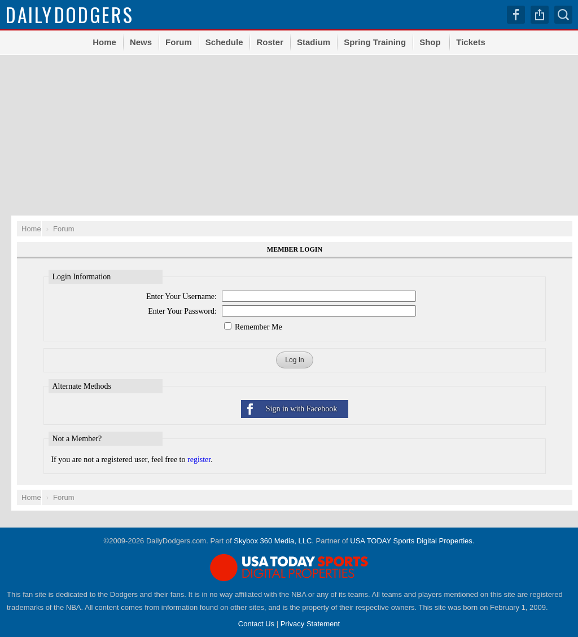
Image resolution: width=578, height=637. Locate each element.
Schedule (224, 42)
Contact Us (256, 624)
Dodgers (70, 14)
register (199, 459)
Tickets (470, 42)
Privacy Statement (310, 624)
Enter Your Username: (181, 296)
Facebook (516, 15)
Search (563, 15)
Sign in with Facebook (301, 409)
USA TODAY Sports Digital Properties (411, 541)
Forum (178, 42)
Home (104, 42)
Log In (294, 360)
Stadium (313, 42)
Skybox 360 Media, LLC (273, 541)
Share (540, 15)
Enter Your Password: (182, 311)
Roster (269, 42)
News (141, 42)
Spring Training (375, 42)
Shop (430, 42)
